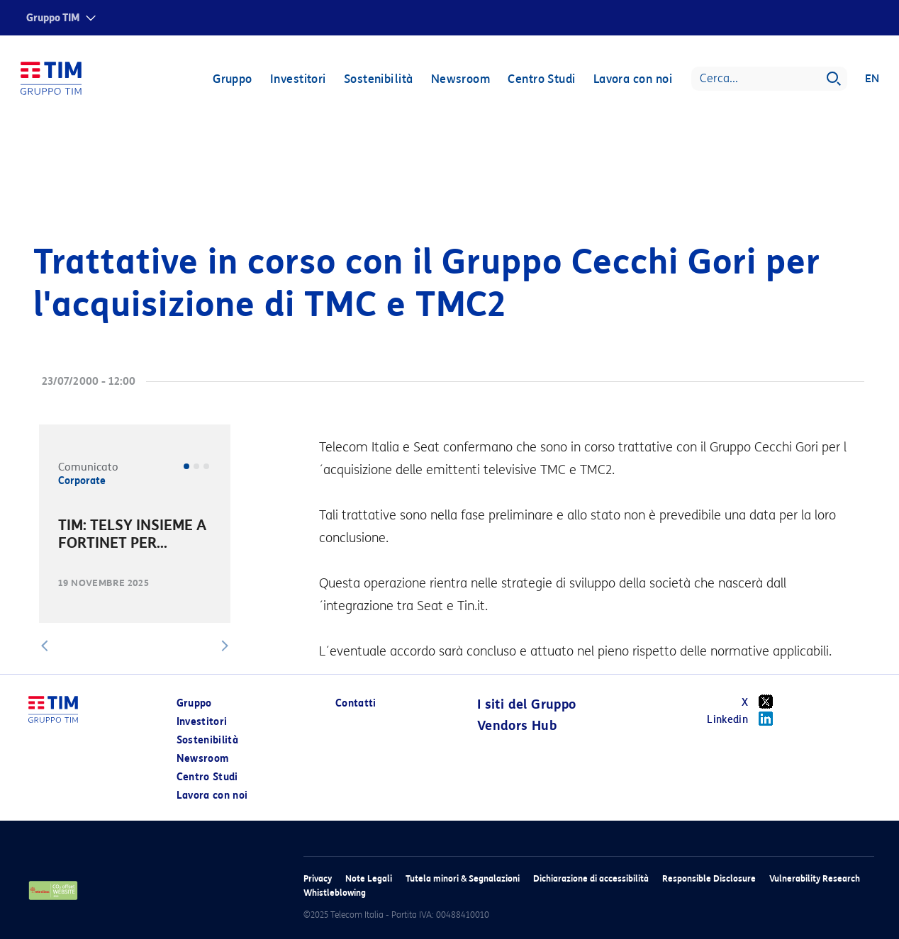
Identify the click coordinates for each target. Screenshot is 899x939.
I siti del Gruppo (526, 704)
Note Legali (368, 878)
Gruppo (232, 79)
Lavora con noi (632, 79)
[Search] (769, 79)
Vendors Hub (517, 725)
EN (871, 79)
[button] (44, 645)
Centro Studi (540, 79)
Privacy (317, 878)
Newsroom (460, 79)
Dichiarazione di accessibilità (591, 878)
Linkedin (745, 719)
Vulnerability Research (814, 878)
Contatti (355, 703)
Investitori (297, 79)
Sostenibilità (378, 79)
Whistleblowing (334, 892)
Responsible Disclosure (709, 878)
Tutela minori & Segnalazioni (463, 878)
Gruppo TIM (53, 18)
